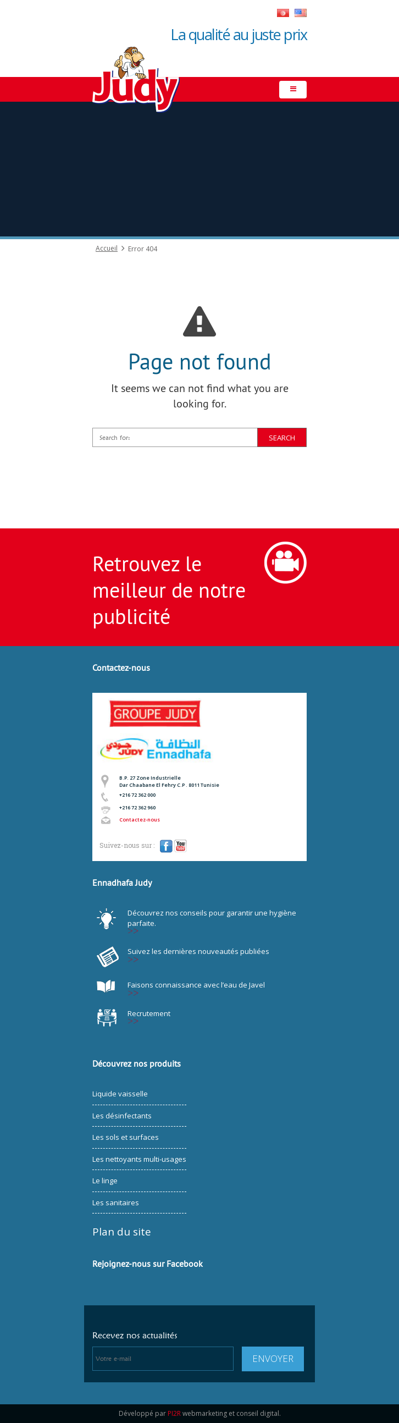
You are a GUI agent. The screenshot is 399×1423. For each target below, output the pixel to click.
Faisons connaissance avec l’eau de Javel (196, 985)
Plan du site (121, 1232)
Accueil (107, 248)
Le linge (105, 1180)
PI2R (174, 1413)
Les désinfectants (122, 1116)
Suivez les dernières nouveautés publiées (198, 951)
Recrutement (149, 1013)
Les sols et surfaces (125, 1137)
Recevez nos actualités (134, 1335)
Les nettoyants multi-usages (139, 1159)
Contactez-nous (139, 819)
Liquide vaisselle (120, 1094)
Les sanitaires (115, 1202)
